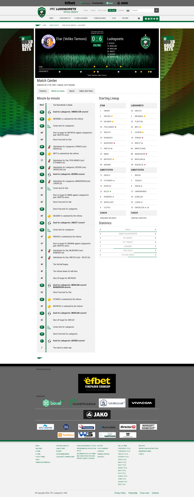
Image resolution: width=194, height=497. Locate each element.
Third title (122, 479)
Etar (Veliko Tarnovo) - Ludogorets (73, 25)
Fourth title (122, 476)
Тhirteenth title (124, 451)
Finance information (43, 462)
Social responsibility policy (87, 446)
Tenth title (122, 460)
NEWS (51, 18)
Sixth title (122, 471)
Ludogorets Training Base (65, 457)
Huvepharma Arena (62, 454)
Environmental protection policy (86, 450)
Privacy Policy (120, 493)
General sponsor (103, 454)
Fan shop (112, 10)
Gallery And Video (86, 91)
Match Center (54, 25)
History (100, 446)
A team (38, 451)
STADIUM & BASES (100, 18)
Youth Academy (102, 448)
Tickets (93, 10)
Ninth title (122, 462)
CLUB (114, 18)
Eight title (122, 465)
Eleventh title (123, 457)
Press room (102, 10)
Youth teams (40, 457)
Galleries (39, 448)
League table (60, 448)
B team (38, 454)
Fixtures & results (62, 446)
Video (37, 460)
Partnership (132, 493)
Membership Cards (145, 451)
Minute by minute (58, 91)
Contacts (121, 10)
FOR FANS (125, 18)
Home (44, 25)
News (86, 10)
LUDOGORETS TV (65, 18)
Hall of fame (122, 446)
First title (121, 484)
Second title (122, 482)
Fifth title (122, 473)
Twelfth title (123, 454)
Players (58, 451)
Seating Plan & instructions (148, 448)
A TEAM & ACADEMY (81, 18)
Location (100, 451)
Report (72, 91)
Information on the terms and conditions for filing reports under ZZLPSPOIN (86, 456)
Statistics (43, 91)
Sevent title (122, 468)
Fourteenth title (124, 448)
